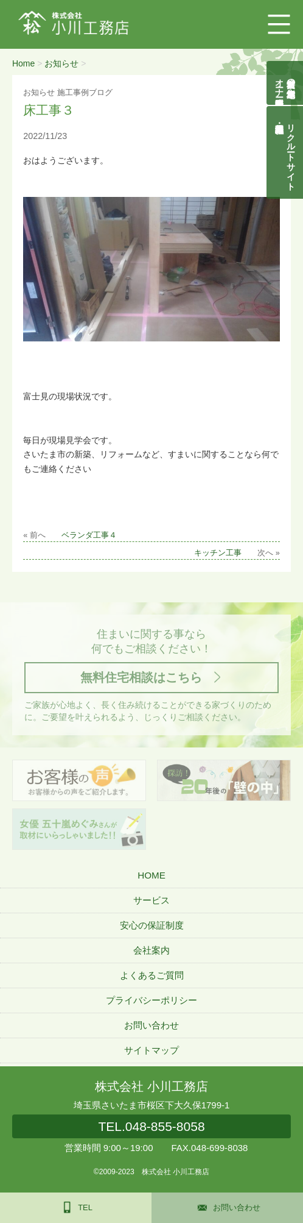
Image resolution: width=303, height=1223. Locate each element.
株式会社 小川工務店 (151, 1086)
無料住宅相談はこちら (141, 677)
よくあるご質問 (152, 975)
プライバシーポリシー (151, 1000)
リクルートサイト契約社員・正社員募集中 (291, 152)
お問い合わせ (151, 1025)
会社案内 (151, 950)
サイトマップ (151, 1050)
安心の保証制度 (152, 925)
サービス (151, 900)
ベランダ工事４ (89, 535)
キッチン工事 (218, 553)
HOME (151, 875)
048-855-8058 (151, 1126)
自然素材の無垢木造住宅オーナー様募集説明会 (285, 83)
